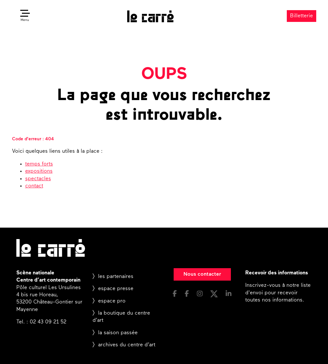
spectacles (38, 179)
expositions (39, 171)
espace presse (115, 288)
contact (34, 186)
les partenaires (115, 276)
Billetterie (301, 16)
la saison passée (118, 333)
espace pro (112, 301)
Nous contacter (202, 274)
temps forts (39, 164)
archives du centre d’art (126, 345)
